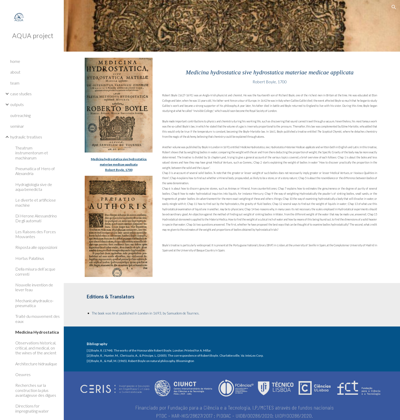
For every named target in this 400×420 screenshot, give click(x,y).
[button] (394, 7)
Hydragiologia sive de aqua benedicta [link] (33, 187)
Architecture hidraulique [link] (36, 363)
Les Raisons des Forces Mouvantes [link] (35, 234)
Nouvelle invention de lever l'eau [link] (34, 287)
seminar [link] (17, 126)
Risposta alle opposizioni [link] (36, 247)
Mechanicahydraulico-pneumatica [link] (34, 303)
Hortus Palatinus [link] (29, 258)
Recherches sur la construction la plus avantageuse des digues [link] (35, 390)
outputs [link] (17, 104)
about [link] (15, 71)
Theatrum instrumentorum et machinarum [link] (31, 152)
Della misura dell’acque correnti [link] (35, 271)
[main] (119, 164)
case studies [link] (21, 93)
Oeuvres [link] (23, 374)
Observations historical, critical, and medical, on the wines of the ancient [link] (35, 347)
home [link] (15, 61)
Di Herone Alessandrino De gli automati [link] (36, 218)
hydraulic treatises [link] (26, 136)
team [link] (14, 82)
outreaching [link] (20, 115)
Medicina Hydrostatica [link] (37, 332)
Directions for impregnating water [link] (32, 408)
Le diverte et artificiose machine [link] (35, 202)
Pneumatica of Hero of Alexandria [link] (35, 171)
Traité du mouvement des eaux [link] (37, 318)
